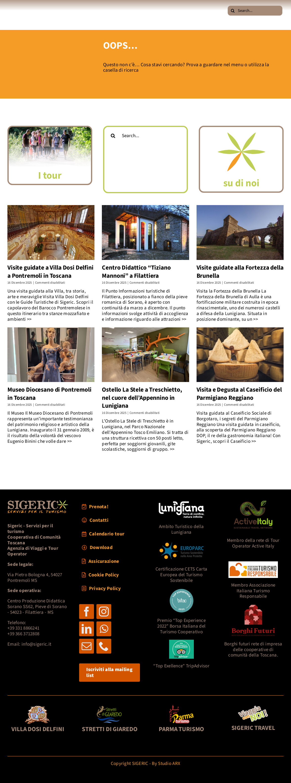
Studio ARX (169, 763)
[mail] (86, 646)
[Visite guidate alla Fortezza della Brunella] (240, 232)
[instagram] (103, 611)
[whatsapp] (103, 628)
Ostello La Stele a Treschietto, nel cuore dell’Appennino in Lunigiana (142, 397)
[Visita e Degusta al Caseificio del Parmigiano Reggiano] (240, 354)
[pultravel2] (253, 706)
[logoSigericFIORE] (241, 129)
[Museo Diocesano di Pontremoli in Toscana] (50, 354)
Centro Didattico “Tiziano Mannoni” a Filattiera (136, 271)
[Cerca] (233, 11)
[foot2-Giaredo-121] (110, 706)
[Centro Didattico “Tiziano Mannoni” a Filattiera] (145, 232)
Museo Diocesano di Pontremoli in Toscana (49, 393)
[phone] (103, 646)
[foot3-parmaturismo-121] (181, 706)
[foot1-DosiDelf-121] (38, 706)
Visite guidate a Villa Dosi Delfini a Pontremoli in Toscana (50, 271)
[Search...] (255, 11)
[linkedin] (86, 628)
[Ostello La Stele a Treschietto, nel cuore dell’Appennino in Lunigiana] (145, 354)
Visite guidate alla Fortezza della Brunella (240, 271)
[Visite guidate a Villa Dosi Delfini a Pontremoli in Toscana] (50, 232)
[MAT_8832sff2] (50, 129)
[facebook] (86, 611)
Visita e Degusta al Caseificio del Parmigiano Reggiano (239, 393)
